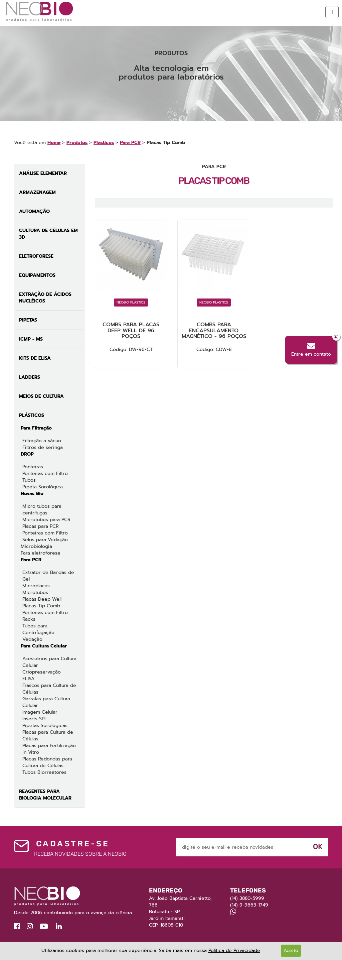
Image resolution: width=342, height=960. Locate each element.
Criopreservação (41, 672)
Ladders (29, 377)
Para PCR (130, 142)
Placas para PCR (40, 526)
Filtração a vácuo (41, 440)
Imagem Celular (39, 712)
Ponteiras (32, 466)
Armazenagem (37, 192)
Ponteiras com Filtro (45, 473)
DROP (27, 454)
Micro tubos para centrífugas (41, 509)
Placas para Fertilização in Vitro (49, 749)
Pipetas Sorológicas (44, 725)
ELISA (28, 678)
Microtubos (35, 592)
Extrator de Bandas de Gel (48, 576)
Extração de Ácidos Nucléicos (45, 298)
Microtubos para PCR (46, 519)
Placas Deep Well (41, 599)
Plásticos (104, 142)
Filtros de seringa (42, 447)
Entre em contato (311, 350)
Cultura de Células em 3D (48, 234)
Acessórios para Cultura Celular (49, 662)
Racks (28, 619)
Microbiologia (36, 546)
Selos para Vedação (45, 539)
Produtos (77, 142)
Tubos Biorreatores (44, 772)
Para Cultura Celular (44, 645)
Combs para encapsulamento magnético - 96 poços (214, 330)
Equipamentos (37, 275)
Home (53, 142)
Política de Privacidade (234, 950)
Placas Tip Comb (41, 605)
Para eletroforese (40, 553)
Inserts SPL (34, 718)
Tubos (29, 480)
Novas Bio (32, 493)
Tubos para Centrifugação (38, 629)
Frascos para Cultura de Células (49, 689)
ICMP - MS (31, 339)
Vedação (32, 639)
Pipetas (28, 320)
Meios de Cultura (41, 396)
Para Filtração (36, 428)
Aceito (291, 950)
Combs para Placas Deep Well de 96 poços (131, 330)
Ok (318, 846)
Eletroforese (36, 256)
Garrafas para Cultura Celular (46, 702)
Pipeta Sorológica (42, 486)
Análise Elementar (43, 173)
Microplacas (36, 585)
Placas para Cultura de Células (47, 735)
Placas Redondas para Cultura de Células (47, 762)
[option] (171, 73)
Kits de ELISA (35, 358)
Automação (34, 211)
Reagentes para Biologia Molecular (45, 795)
